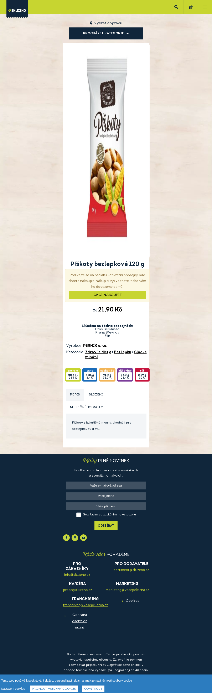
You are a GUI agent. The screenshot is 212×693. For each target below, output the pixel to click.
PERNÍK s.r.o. (95, 346)
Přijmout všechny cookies (54, 689)
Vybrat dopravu (108, 23)
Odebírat (106, 525)
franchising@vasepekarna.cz (85, 605)
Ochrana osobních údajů (79, 621)
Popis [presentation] (75, 394)
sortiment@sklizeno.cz (131, 570)
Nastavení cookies (13, 688)
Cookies (132, 601)
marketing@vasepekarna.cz (127, 590)
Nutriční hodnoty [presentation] (86, 407)
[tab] (75, 395)
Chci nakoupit (108, 295)
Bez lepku (122, 352)
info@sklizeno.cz (77, 575)
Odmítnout (93, 689)
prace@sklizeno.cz (77, 590)
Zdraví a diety (98, 352)
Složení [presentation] (96, 394)
